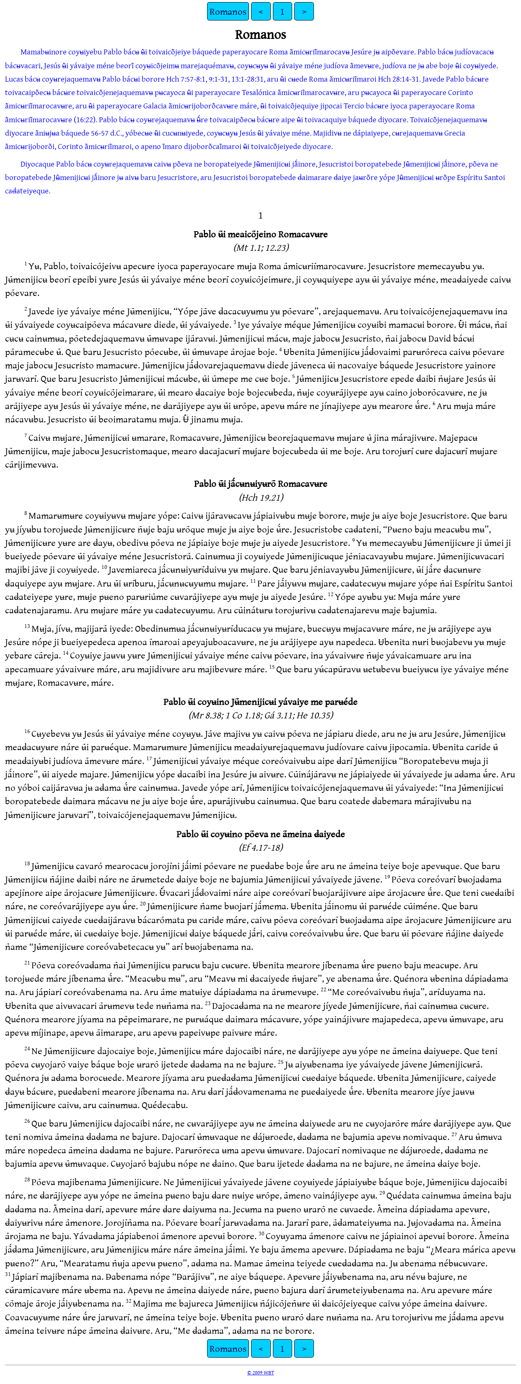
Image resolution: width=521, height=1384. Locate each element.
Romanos (228, 11)
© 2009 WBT (260, 1372)
